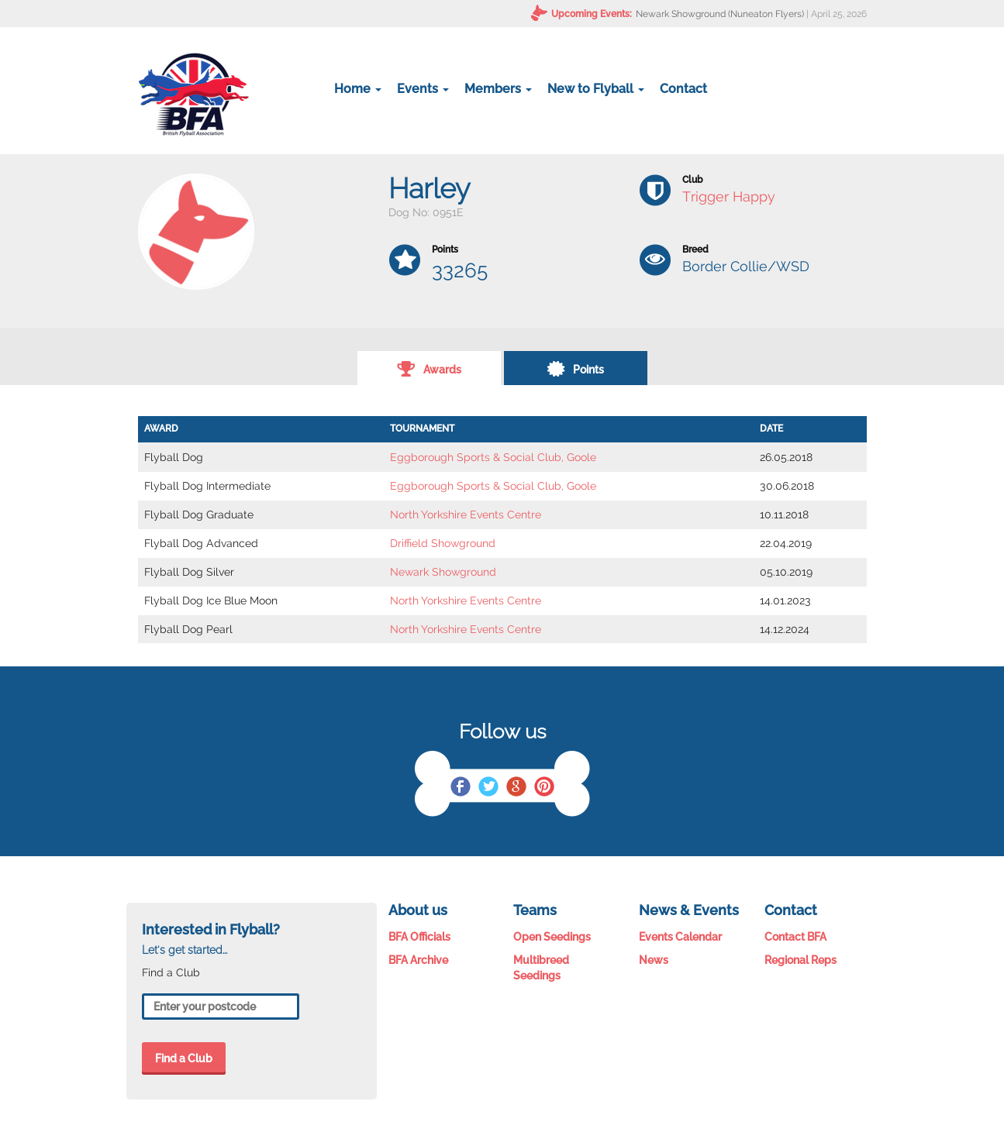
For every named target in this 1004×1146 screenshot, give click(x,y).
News (653, 960)
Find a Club (183, 1058)
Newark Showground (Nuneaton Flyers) (720, 14)
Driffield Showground (442, 543)
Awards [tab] (429, 368)
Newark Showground (443, 572)
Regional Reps (800, 960)
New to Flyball (595, 88)
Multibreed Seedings (541, 968)
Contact (683, 88)
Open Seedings (552, 937)
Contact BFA (795, 937)
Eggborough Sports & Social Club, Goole (493, 457)
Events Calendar (680, 937)
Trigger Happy (728, 196)
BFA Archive (418, 960)
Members (498, 88)
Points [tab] (575, 368)
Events (423, 88)
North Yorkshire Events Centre (465, 514)
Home (357, 88)
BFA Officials (419, 937)
